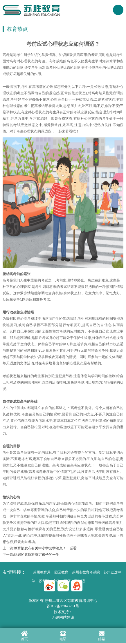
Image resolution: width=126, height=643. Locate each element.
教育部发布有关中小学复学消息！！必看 (45, 548)
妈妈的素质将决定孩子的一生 (36, 555)
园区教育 (61, 572)
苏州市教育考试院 (86, 572)
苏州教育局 (42, 572)
